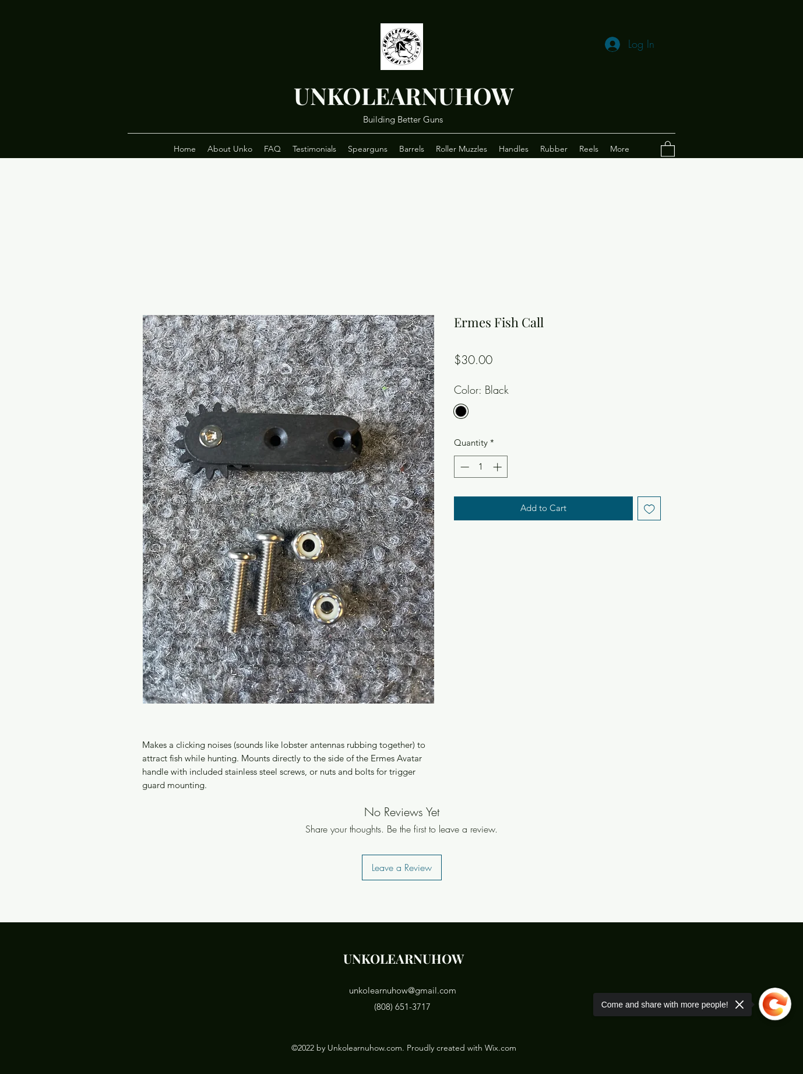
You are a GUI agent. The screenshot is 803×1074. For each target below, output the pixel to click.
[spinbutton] (481, 467)
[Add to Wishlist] (649, 508)
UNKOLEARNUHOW (404, 95)
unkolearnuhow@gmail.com (402, 990)
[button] (668, 148)
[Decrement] (463, 467)
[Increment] (498, 467)
